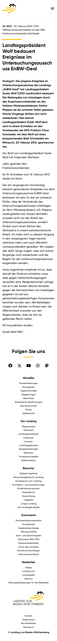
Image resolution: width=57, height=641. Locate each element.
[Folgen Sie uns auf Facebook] (10, 365)
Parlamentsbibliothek (28, 543)
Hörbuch (28, 578)
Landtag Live (28, 571)
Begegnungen (29, 394)
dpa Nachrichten (28, 405)
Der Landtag (28, 421)
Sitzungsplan (28, 387)
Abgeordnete (28, 426)
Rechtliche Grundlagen (28, 550)
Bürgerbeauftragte (28, 449)
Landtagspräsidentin (28, 434)
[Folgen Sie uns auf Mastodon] (46, 365)
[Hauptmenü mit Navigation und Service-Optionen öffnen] (52, 8)
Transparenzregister (28, 456)
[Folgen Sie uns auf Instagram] (37, 365)
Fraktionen (28, 437)
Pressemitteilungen (28, 383)
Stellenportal (28, 413)
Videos (28, 567)
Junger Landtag (29, 503)
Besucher (28, 468)
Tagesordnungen (28, 390)
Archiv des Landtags (28, 547)
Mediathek (28, 562)
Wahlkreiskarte (28, 460)
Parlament (29, 430)
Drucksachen (28, 524)
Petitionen (28, 452)
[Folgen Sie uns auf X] (19, 365)
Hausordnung (28, 496)
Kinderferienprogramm (28, 488)
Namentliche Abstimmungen (28, 402)
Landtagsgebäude (28, 445)
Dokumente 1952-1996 (28, 539)
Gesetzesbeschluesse (28, 528)
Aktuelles (28, 378)
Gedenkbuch (28, 492)
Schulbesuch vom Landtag (28, 481)
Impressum (28, 627)
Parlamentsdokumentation (28, 520)
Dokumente (28, 515)
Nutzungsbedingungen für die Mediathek (28, 582)
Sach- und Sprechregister (28, 535)
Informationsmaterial (28, 554)
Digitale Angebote (29, 473)
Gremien (28, 441)
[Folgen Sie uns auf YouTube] (28, 365)
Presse (28, 409)
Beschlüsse (28, 398)
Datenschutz (28, 619)
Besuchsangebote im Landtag (28, 477)
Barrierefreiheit (28, 623)
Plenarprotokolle (28, 531)
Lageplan (28, 499)
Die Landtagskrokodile (29, 507)
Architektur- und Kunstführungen (28, 484)
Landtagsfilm (28, 575)
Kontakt (28, 615)
